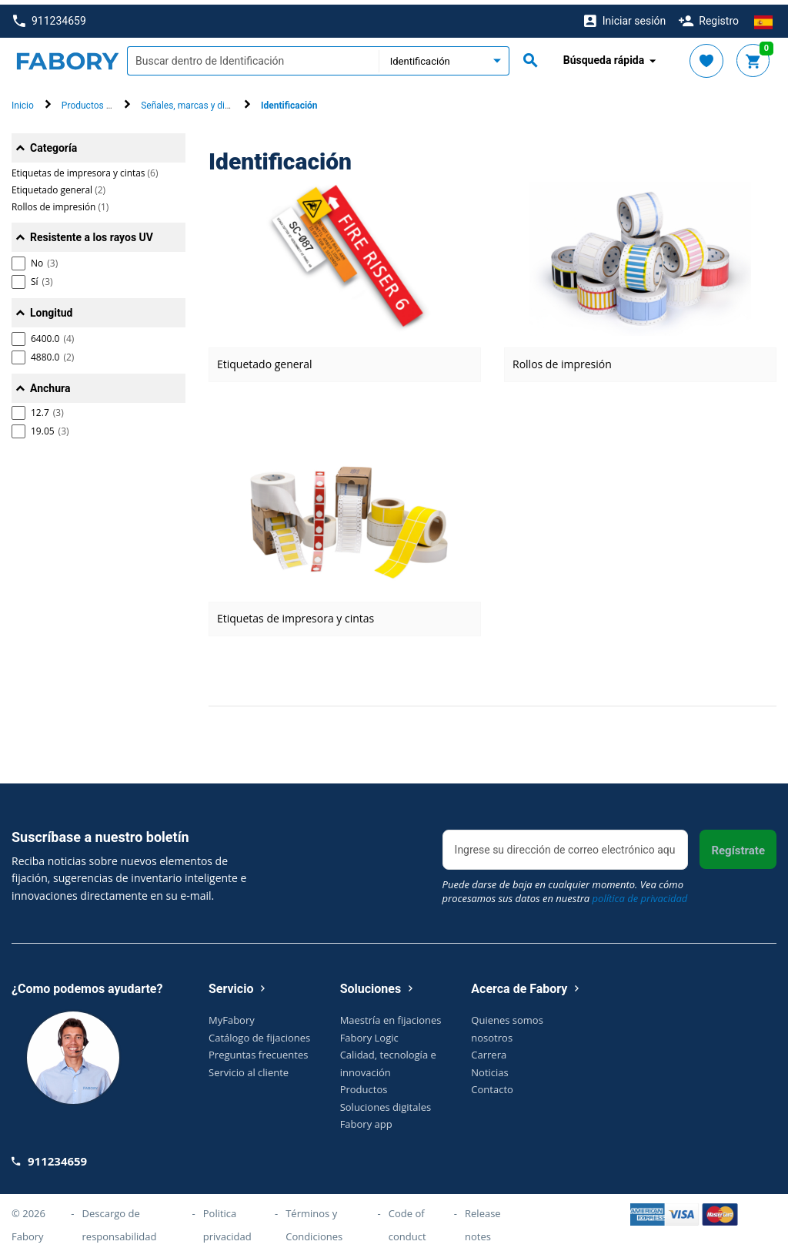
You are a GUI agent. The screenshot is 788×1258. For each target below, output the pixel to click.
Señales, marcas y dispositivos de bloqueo (228, 101)
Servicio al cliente (249, 1067)
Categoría (53, 143)
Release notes (483, 1219)
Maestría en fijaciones (391, 1015)
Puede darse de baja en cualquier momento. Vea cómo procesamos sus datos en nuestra (565, 887)
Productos (364, 1085)
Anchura (50, 383)
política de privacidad (640, 894)
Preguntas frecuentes (258, 1050)
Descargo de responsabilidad (119, 1219)
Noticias (489, 1067)
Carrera (488, 1050)
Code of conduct (407, 1219)
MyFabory (232, 1015)
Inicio (23, 101)
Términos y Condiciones (313, 1219)
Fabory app (366, 1119)
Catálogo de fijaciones (259, 1032)
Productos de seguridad (110, 101)
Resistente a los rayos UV (91, 232)
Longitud (51, 308)
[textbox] (253, 56)
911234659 (49, 16)
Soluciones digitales (386, 1102)
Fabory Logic (369, 1032)
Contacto (492, 1085)
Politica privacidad (227, 1219)
